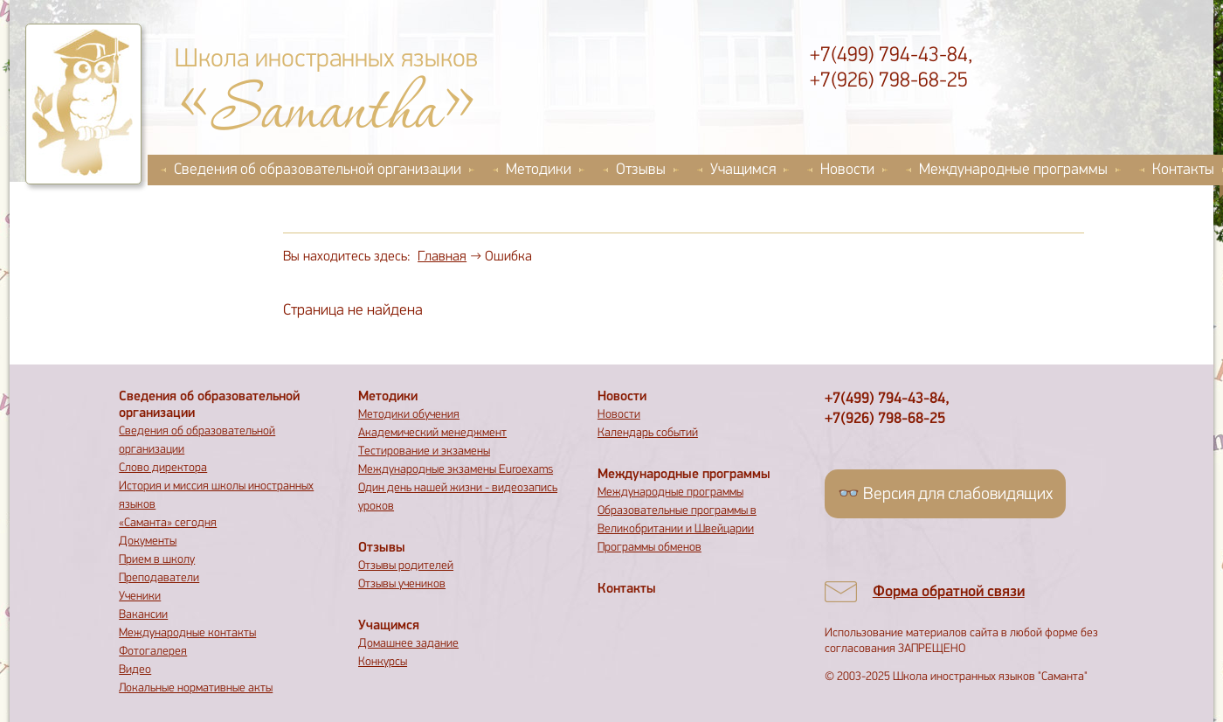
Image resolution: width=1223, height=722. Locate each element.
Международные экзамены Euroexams (455, 469)
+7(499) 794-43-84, (891, 55)
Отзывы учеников (402, 584)
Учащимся (743, 170)
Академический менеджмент (432, 433)
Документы (147, 541)
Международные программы (1013, 170)
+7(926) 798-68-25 (889, 81)
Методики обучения (408, 414)
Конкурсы (382, 662)
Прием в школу (157, 559)
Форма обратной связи (949, 592)
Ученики (140, 596)
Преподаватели (159, 578)
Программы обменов (649, 547)
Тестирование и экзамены (424, 451)
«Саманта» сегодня (168, 523)
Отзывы (641, 170)
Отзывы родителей (405, 566)
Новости (847, 170)
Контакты (627, 589)
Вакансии (143, 614)
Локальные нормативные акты (196, 688)
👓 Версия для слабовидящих (945, 494)
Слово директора (163, 468)
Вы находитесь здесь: (347, 257)
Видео (135, 670)
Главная (442, 257)
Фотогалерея (153, 651)
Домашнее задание (408, 643)
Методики (538, 170)
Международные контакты (187, 633)
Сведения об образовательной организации (317, 170)
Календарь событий (648, 433)
